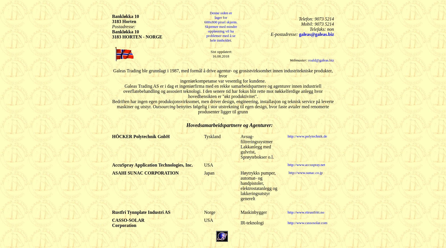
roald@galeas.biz (321, 60)
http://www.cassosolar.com (307, 223)
